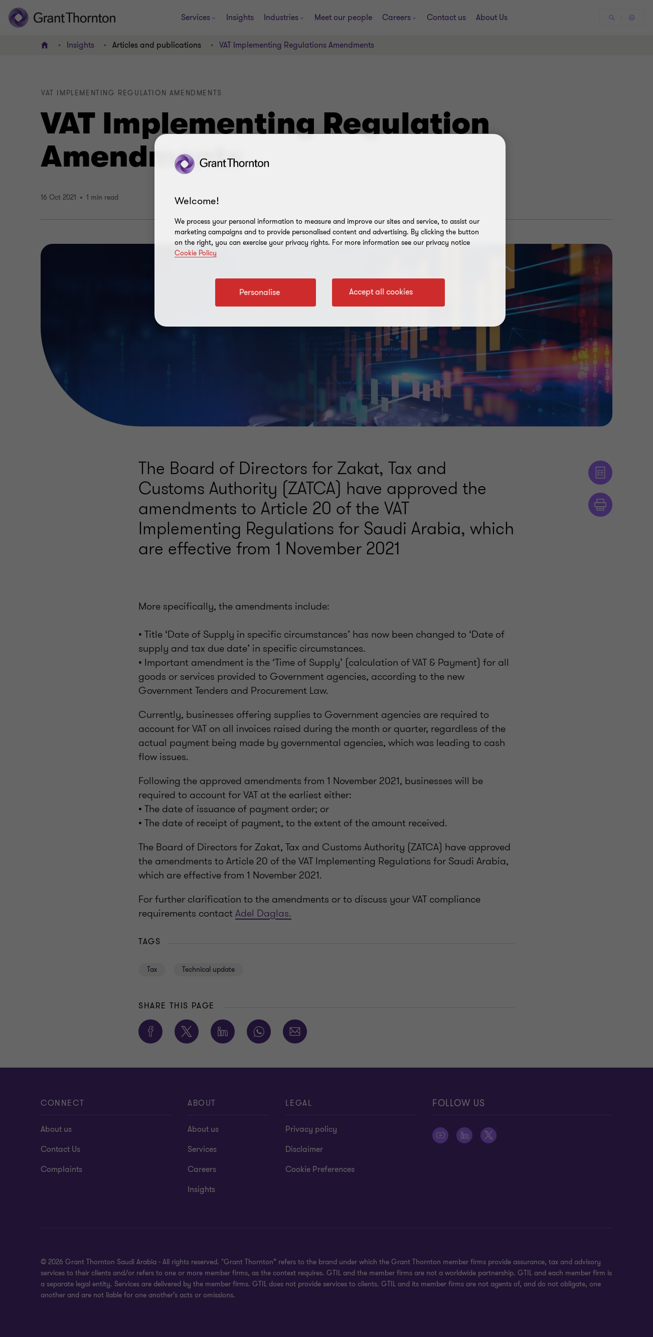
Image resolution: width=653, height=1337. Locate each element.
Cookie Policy (196, 253)
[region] (330, 230)
